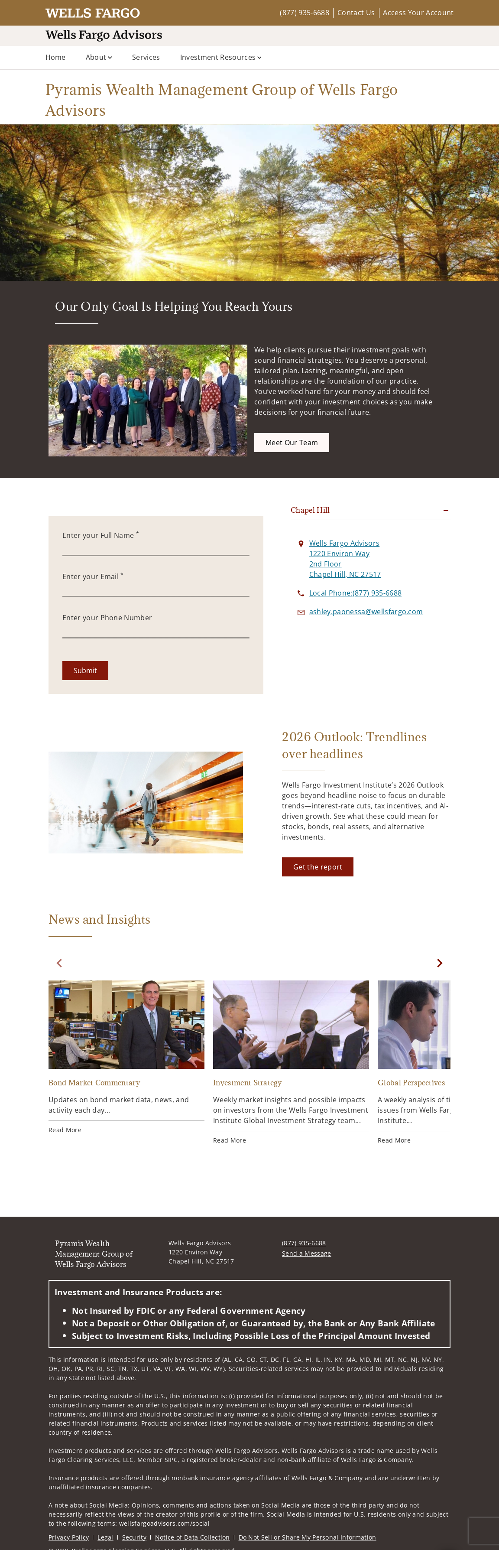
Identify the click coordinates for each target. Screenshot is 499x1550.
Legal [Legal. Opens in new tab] (105, 1537)
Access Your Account (418, 12)
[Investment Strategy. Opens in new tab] (291, 1062)
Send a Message (306, 1253)
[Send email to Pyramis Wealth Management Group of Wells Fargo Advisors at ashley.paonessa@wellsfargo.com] (366, 611)
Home (55, 57)
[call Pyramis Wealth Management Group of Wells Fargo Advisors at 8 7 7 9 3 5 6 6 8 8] (355, 593)
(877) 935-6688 (304, 12)
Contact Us (356, 12)
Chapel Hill (310, 510)
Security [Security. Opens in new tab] (134, 1537)
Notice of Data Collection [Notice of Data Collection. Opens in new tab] (192, 1537)
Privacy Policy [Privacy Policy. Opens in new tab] (69, 1537)
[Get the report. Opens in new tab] (317, 866)
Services (146, 57)
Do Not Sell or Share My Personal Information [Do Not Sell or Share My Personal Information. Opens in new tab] (307, 1537)
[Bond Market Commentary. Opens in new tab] (126, 1057)
